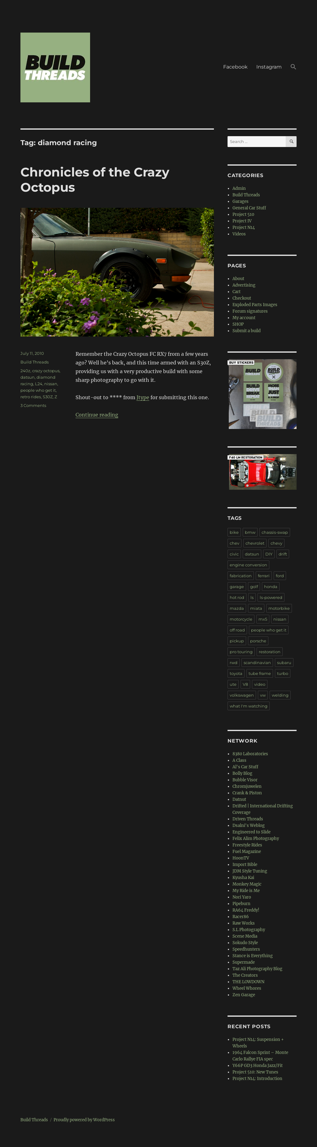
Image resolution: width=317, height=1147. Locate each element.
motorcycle (241, 619)
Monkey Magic (247, 884)
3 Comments (33, 405)
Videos (239, 234)
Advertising (243, 285)
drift (283, 553)
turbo (282, 673)
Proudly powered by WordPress (84, 1119)
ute (233, 684)
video (259, 684)
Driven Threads (247, 819)
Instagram (269, 67)
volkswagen (242, 695)
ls (252, 597)
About (238, 278)
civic (234, 553)
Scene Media (244, 936)
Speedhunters (246, 949)
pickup (237, 640)
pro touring (241, 651)
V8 (245, 684)
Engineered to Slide (251, 832)
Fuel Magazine (246, 851)
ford (280, 575)
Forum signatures (250, 311)
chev (234, 543)
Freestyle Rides (247, 845)
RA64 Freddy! (245, 910)
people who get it (38, 390)
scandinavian (257, 662)
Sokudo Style (245, 942)
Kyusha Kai (243, 877)
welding (280, 695)
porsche (258, 640)
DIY (268, 553)
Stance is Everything (252, 955)
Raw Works (243, 923)
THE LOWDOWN (248, 981)
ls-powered (271, 597)
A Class (239, 760)
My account (243, 317)
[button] (293, 67)
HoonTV (240, 858)
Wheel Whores (246, 988)
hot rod (237, 597)
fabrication (241, 575)
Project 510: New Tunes (255, 1072)
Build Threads (34, 361)
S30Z (48, 396)
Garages (240, 201)
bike (234, 532)
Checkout (241, 298)
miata (256, 608)
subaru (284, 662)
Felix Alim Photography (255, 838)
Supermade (243, 962)
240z (25, 370)
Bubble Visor (245, 780)
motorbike (279, 608)
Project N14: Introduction (257, 1078)
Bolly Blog (242, 773)
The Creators (245, 975)
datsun (27, 377)
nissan (50, 383)
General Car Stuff (249, 208)
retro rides (30, 396)
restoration (269, 651)
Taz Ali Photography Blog (257, 968)
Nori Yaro (241, 897)
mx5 (262, 619)
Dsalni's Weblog (248, 825)
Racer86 (240, 916)
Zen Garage (243, 994)
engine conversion (248, 564)
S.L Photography (248, 929)
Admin (239, 188)
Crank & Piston (247, 793)
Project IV (242, 221)
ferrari (264, 575)
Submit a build (246, 330)
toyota (236, 673)
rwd (233, 662)
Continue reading (97, 415)
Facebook (235, 67)
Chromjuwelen (247, 786)
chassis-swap (275, 532)
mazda (237, 608)
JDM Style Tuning (249, 871)
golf (254, 586)
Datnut (239, 799)
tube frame (260, 673)
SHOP (238, 324)
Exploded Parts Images (254, 304)
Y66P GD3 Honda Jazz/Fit (257, 1065)
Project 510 (243, 214)
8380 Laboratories (250, 753)
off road (237, 629)
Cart (236, 291)
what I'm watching (248, 705)
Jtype (143, 397)
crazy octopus (45, 370)
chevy (276, 543)
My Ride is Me (246, 890)
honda (270, 586)
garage (237, 586)
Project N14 (243, 227)
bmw (250, 532)
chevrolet (254, 543)
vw (263, 695)
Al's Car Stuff (245, 767)
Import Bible (244, 864)
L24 (38, 383)
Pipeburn (241, 903)
